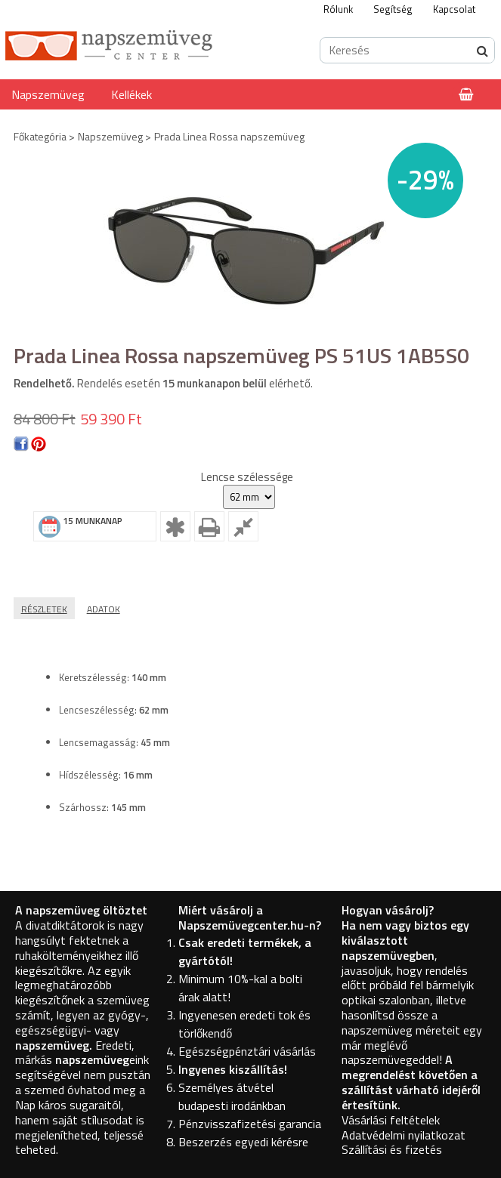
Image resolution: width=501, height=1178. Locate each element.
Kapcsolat (454, 9)
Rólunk (338, 9)
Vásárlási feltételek (391, 1120)
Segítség (393, 9)
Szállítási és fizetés (392, 1149)
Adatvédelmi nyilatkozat (403, 1135)
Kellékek (131, 94)
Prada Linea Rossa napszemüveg (229, 136)
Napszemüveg (48, 94)
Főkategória (40, 136)
